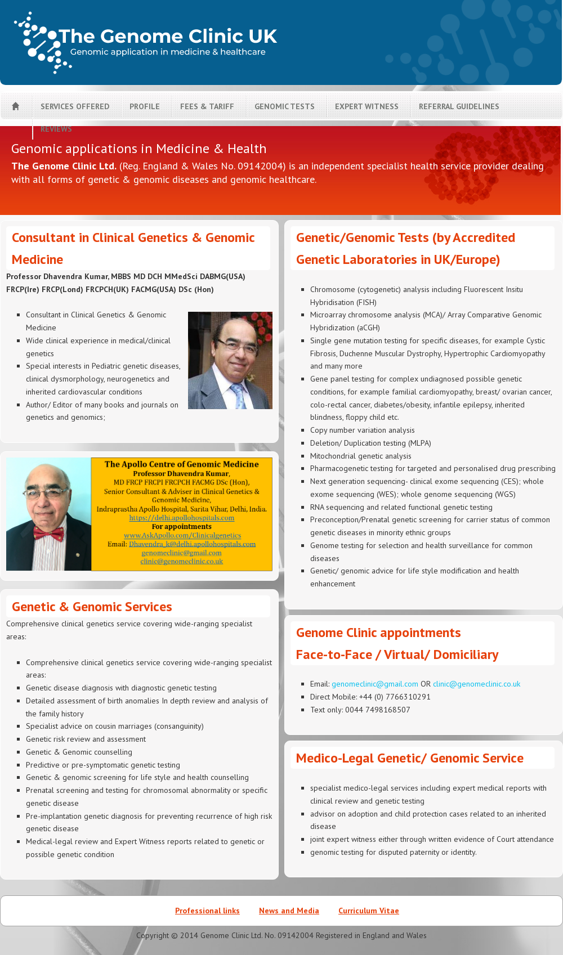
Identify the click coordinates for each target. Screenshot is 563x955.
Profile (144, 106)
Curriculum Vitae (368, 910)
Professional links (207, 910)
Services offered (75, 106)
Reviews (56, 129)
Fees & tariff (207, 106)
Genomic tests (284, 106)
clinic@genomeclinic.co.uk (476, 684)
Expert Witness (367, 106)
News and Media (289, 910)
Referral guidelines (459, 106)
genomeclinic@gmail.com (375, 684)
